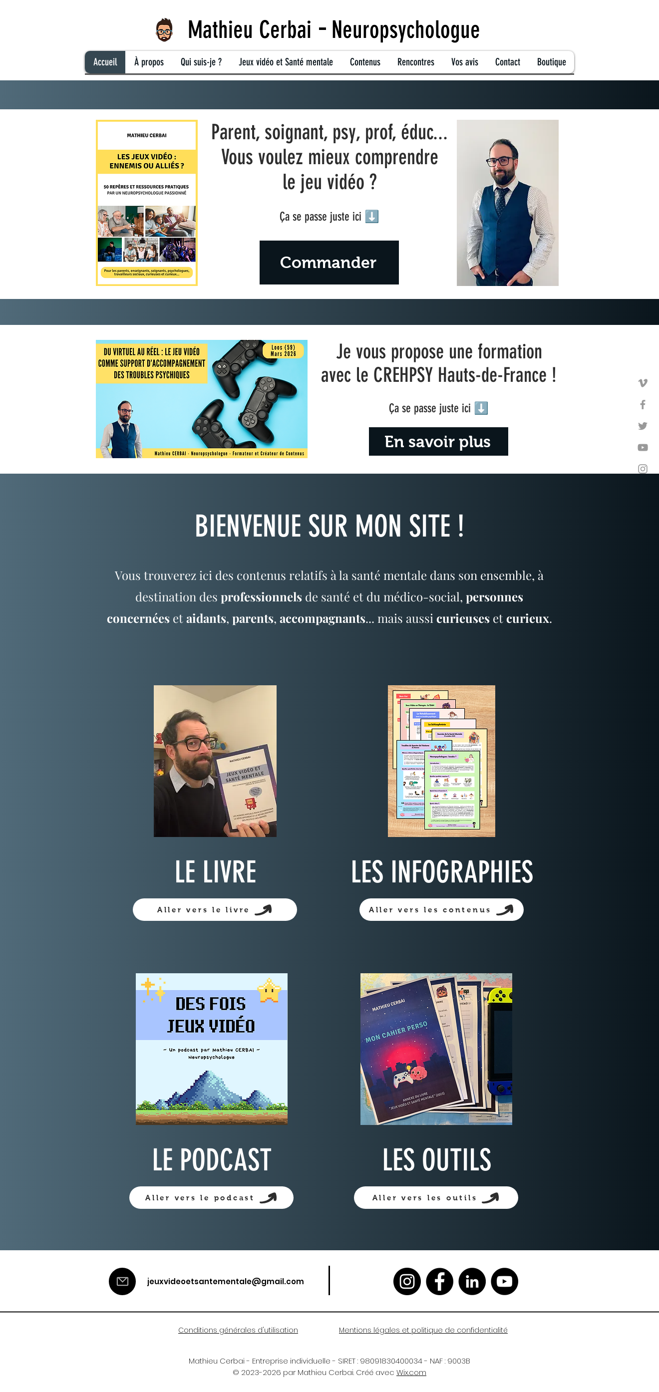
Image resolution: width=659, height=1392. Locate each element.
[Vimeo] (643, 383)
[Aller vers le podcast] (211, 1197)
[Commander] (329, 262)
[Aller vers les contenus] (441, 909)
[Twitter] (643, 426)
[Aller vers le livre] (215, 909)
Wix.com (411, 1372)
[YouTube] (643, 447)
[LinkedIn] (472, 1281)
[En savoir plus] (438, 441)
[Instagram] (643, 469)
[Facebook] (643, 404)
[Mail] (122, 1281)
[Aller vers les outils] (436, 1197)
